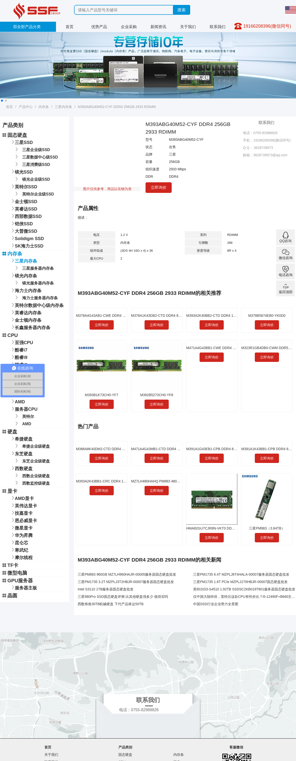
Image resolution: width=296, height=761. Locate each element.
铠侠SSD (21, 223)
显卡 (9, 491)
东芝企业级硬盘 (32, 461)
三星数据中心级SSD (36, 157)
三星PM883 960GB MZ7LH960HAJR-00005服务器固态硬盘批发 (127, 574)
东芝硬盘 (21, 453)
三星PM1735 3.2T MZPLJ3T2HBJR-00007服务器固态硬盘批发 (126, 582)
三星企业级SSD (32, 149)
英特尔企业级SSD (34, 194)
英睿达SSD (23, 208)
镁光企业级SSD (32, 179)
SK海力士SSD (26, 245)
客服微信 (236, 747)
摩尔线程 (21, 557)
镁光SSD (21, 171)
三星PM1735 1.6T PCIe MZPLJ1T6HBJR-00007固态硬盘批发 (240, 582)
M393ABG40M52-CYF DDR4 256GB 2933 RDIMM (117, 107)
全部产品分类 (27, 27)
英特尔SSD (23, 186)
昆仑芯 (19, 542)
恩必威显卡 (23, 520)
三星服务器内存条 (34, 268)
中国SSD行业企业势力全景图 (215, 604)
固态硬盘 (14, 135)
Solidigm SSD (27, 238)
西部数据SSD (26, 216)
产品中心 (26, 107)
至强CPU (21, 342)
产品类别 (125, 747)
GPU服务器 (17, 580)
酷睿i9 (18, 357)
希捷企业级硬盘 (32, 446)
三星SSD (21, 142)
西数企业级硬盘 (32, 475)
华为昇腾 (21, 535)
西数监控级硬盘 (32, 483)
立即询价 (158, 187)
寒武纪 (19, 550)
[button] (2, 101)
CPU (10, 335)
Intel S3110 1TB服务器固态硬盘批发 (105, 589)
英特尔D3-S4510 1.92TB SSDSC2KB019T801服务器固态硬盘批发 (244, 589)
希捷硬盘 (21, 438)
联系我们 (217, 27)
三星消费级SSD (32, 164)
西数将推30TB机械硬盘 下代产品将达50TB (111, 604)
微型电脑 (14, 573)
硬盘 (9, 431)
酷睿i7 (18, 349)
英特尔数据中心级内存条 (37, 305)
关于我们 (188, 27)
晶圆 (9, 595)
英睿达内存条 (25, 312)
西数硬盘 (21, 468)
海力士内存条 (25, 290)
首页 (70, 27)
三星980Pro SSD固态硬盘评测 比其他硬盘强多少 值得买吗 (123, 597)
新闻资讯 (158, 27)
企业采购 (129, 27)
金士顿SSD (23, 201)
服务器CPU (23, 409)
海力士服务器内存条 (36, 297)
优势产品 (99, 27)
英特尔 (24, 416)
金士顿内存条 (25, 320)
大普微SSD (23, 231)
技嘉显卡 (21, 513)
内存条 (43, 107)
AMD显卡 (22, 498)
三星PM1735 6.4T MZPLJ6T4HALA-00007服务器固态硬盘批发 (241, 574)
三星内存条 (63, 107)
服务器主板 (23, 587)
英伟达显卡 (23, 505)
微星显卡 (21, 527)
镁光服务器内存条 (34, 283)
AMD (17, 401)
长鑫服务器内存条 (30, 327)
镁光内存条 (23, 275)
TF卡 (10, 565)
